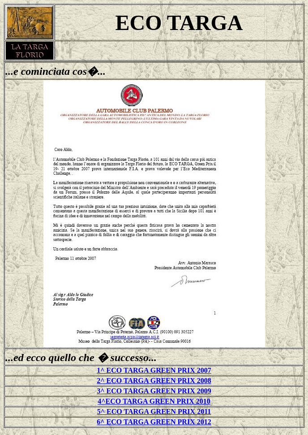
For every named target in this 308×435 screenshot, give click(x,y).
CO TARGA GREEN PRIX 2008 (161, 380)
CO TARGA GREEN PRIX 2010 (160, 401)
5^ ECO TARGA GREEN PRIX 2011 (154, 411)
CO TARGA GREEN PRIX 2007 (161, 370)
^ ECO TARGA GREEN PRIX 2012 (155, 422)
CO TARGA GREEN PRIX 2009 (161, 391)
